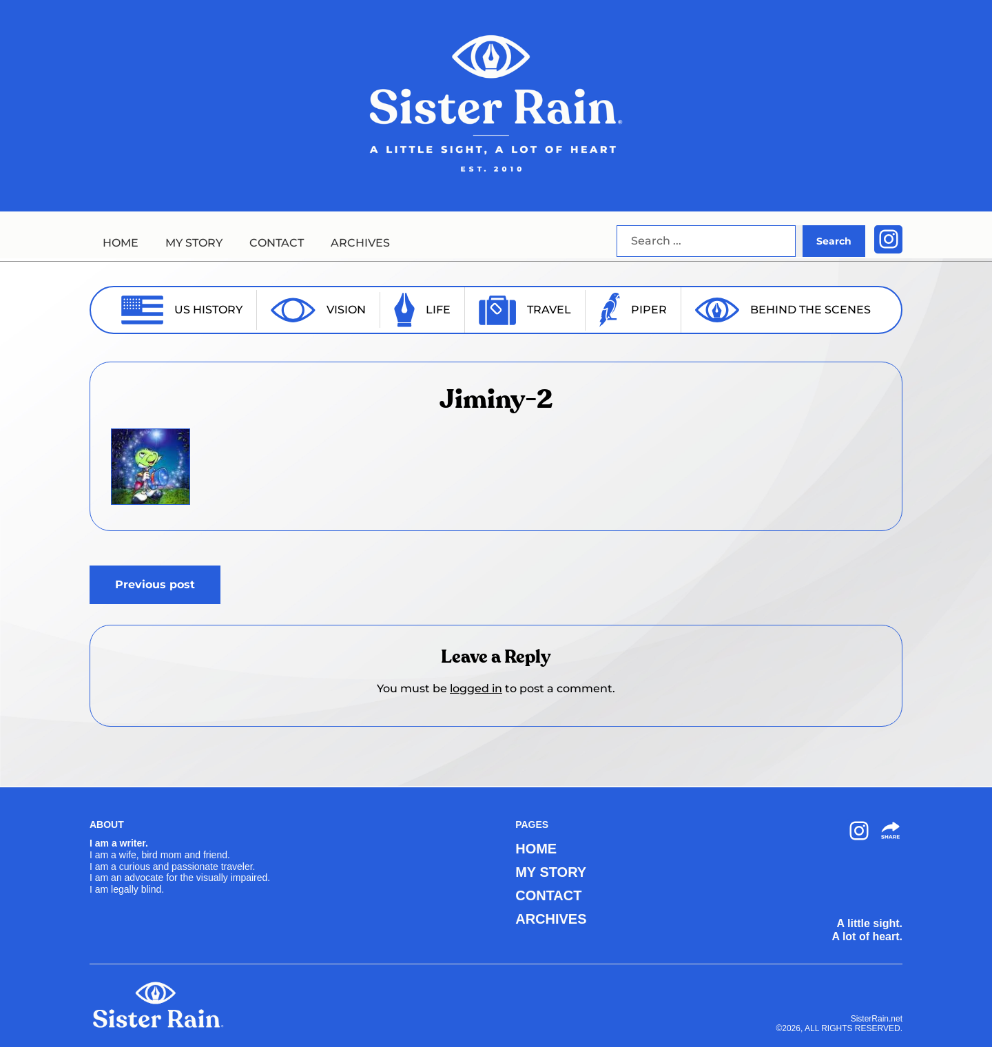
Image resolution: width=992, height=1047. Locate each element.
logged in (476, 688)
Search (833, 241)
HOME (120, 242)
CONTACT (276, 242)
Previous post (155, 584)
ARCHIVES (360, 242)
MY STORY (194, 242)
